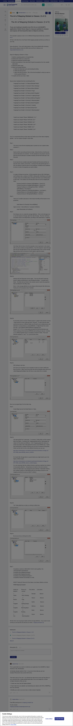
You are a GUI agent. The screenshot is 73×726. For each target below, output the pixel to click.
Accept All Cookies (59, 719)
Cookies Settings (48, 719)
